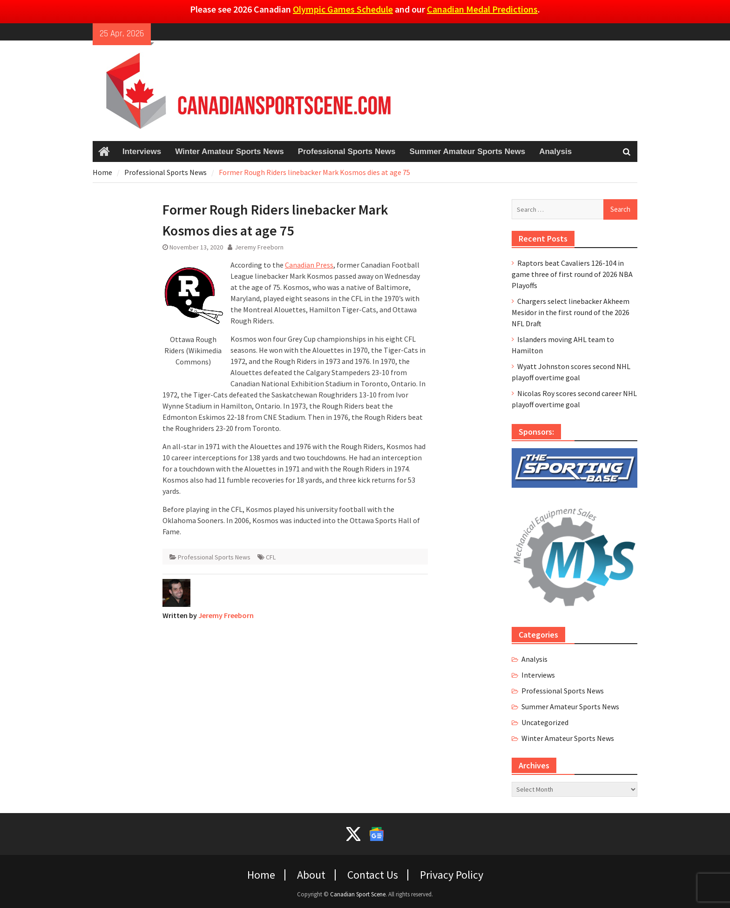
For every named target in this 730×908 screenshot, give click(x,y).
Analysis (555, 151)
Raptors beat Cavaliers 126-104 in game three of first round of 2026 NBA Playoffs (572, 274)
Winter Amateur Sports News (229, 151)
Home (261, 875)
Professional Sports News (347, 151)
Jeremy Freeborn (259, 247)
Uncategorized (544, 722)
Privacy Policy (451, 875)
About (311, 875)
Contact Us (372, 875)
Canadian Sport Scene (357, 894)
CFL (271, 557)
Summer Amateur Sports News (467, 151)
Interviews (141, 151)
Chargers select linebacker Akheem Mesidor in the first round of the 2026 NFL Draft (570, 312)
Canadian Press (309, 264)
